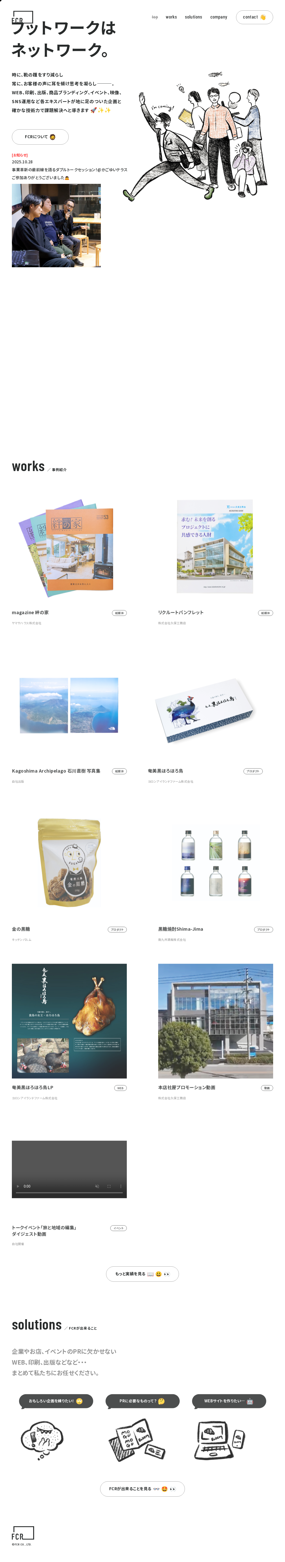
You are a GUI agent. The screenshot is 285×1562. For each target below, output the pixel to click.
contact (255, 16)
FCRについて (40, 136)
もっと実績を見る (142, 1273)
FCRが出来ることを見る (142, 1488)
